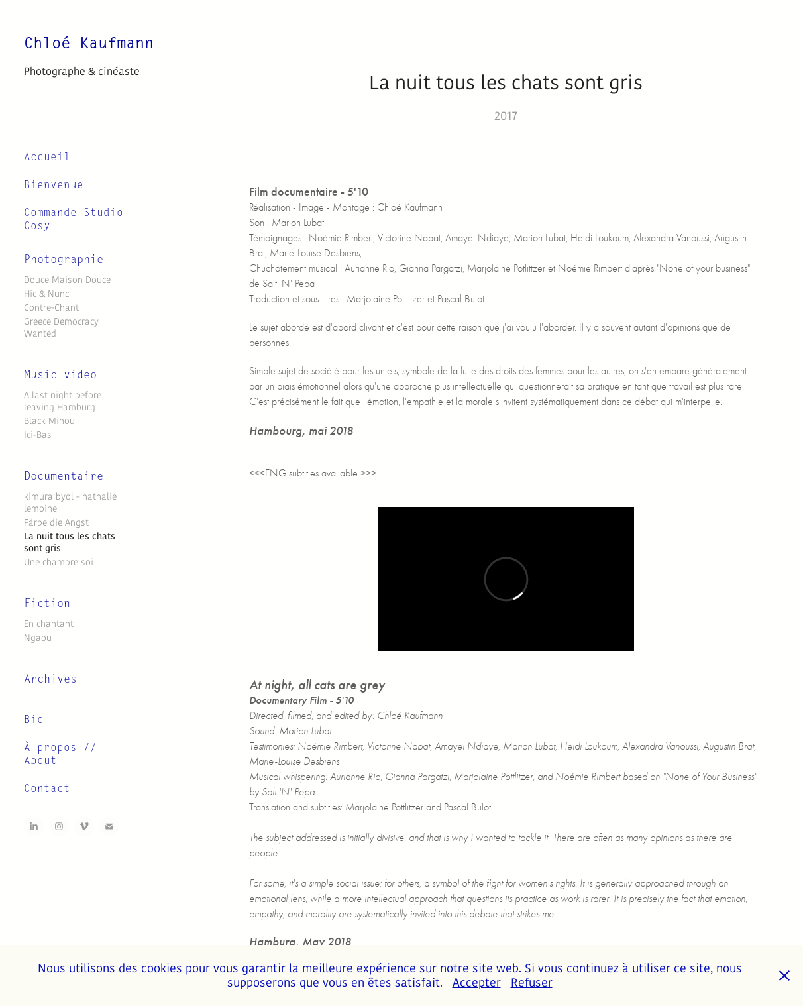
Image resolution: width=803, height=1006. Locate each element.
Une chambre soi (58, 562)
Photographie (63, 259)
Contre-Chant (51, 307)
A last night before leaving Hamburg (62, 401)
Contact (47, 788)
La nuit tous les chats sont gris (69, 542)
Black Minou (49, 421)
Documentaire (63, 476)
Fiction (47, 603)
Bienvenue (53, 185)
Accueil (47, 157)
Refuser (532, 983)
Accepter (477, 983)
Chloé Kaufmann (93, 43)
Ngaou (38, 637)
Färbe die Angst (56, 522)
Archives (50, 679)
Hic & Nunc (46, 294)
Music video (60, 375)
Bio (34, 719)
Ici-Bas (38, 435)
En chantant (49, 624)
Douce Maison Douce (67, 280)
